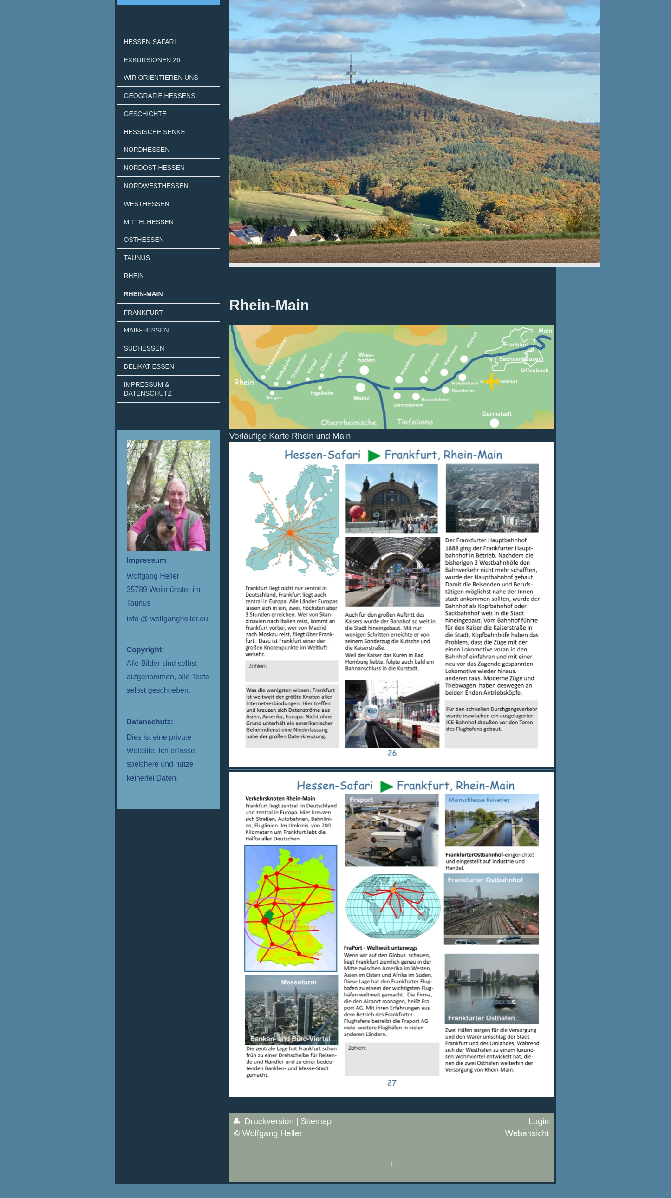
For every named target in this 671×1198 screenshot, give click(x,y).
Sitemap (316, 1121)
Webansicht (527, 1133)
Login (538, 1121)
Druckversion (265, 1121)
